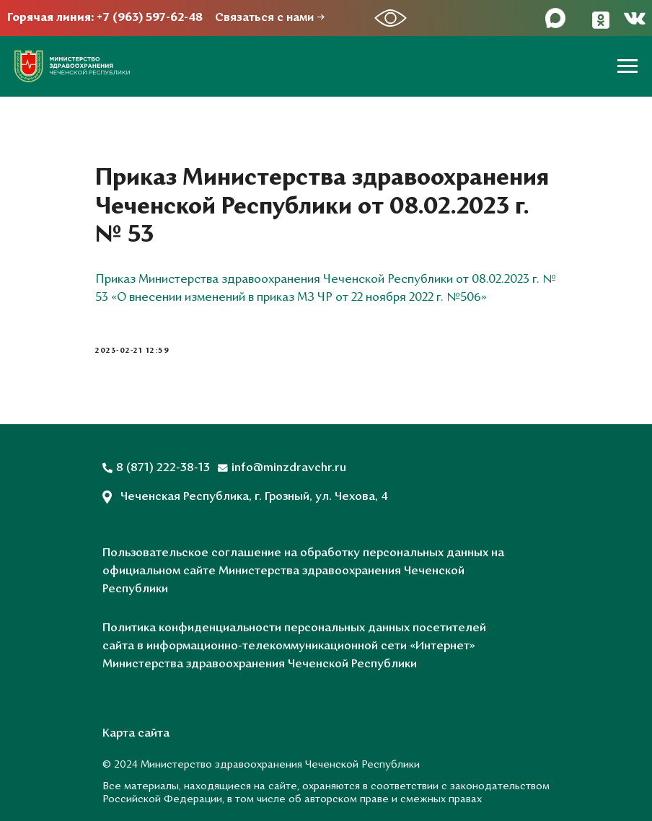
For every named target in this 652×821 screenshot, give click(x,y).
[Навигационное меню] (627, 66)
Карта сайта (135, 733)
